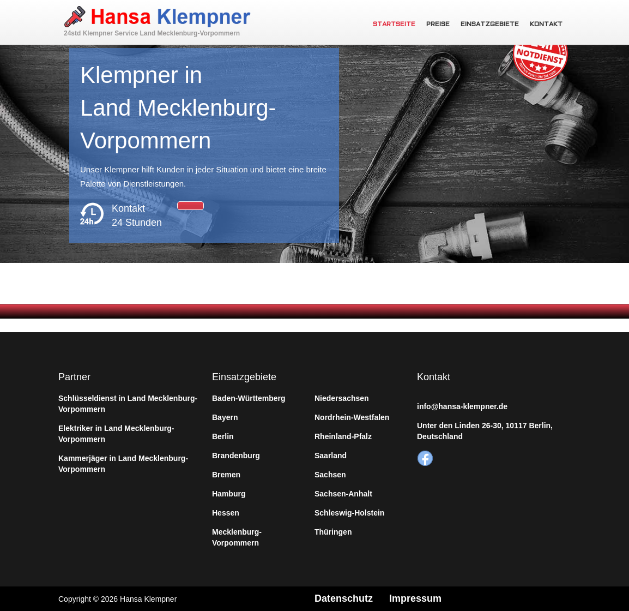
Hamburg (228, 493)
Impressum (415, 598)
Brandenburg (236, 455)
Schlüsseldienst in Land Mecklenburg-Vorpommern (127, 404)
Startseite (394, 24)
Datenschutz (343, 598)
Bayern (225, 417)
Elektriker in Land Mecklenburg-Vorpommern (116, 434)
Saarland (330, 455)
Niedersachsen (341, 398)
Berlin (223, 436)
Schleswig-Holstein (349, 512)
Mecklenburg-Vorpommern (237, 537)
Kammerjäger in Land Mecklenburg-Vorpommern (123, 464)
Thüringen (333, 532)
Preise (438, 24)
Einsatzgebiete (490, 24)
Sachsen (330, 474)
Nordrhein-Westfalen (351, 417)
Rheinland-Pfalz (343, 436)
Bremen (226, 474)
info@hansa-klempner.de (462, 406)
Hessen (225, 512)
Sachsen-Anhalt (343, 493)
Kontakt (546, 24)
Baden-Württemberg (249, 398)
